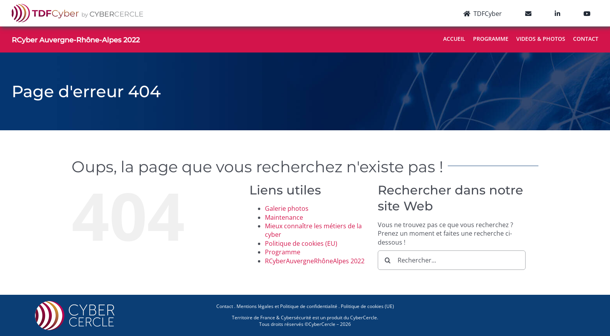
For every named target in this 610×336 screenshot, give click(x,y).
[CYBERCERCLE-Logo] (76, 303)
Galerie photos (287, 208)
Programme (282, 252)
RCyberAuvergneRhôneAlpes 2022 (315, 261)
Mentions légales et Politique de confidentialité (287, 306)
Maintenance (284, 217)
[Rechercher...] (452, 260)
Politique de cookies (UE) (367, 306)
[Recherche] (387, 260)
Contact (224, 306)
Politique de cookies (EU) (301, 243)
